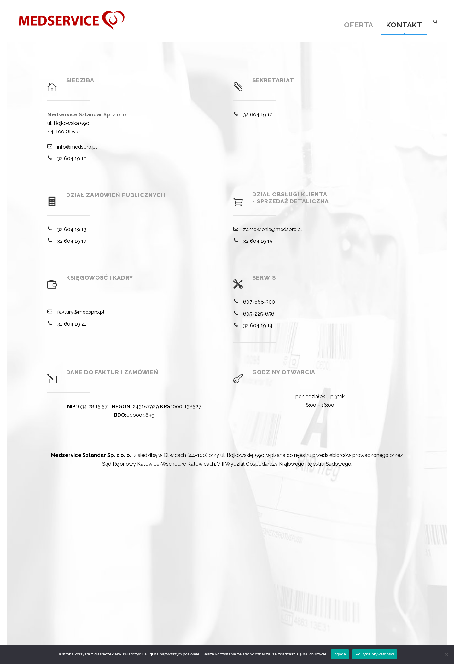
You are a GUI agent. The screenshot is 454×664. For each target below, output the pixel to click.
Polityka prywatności (374, 654)
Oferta (358, 24)
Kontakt (404, 24)
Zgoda (340, 654)
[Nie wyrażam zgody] (446, 654)
